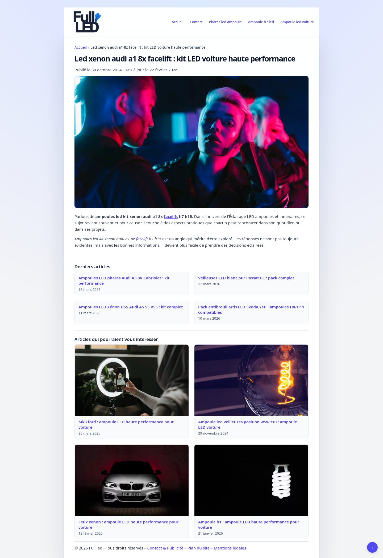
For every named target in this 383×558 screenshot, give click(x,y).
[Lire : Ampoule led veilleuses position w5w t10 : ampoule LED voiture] (251, 380)
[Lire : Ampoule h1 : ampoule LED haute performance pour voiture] (251, 480)
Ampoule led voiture (297, 21)
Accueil (178, 21)
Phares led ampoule (225, 21)
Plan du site (199, 548)
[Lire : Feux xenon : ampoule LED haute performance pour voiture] (132, 480)
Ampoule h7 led (261, 21)
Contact (196, 21)
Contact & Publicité (165, 548)
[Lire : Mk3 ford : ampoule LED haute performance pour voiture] (132, 380)
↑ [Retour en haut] (372, 547)
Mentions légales (230, 548)
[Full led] (86, 22)
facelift (171, 216)
